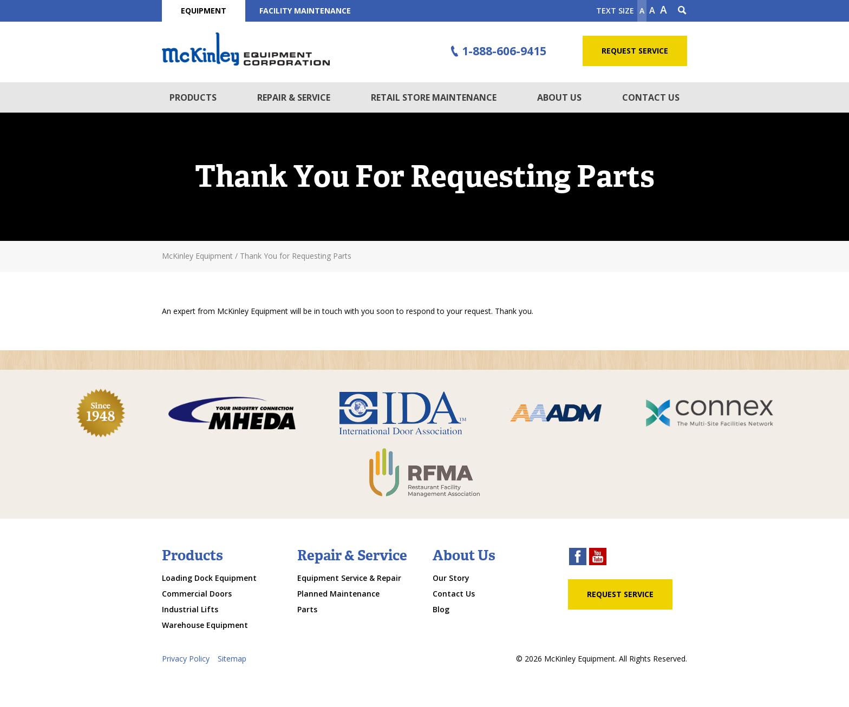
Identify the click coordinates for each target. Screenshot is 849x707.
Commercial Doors (197, 593)
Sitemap (232, 658)
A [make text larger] (663, 10)
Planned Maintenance (338, 593)
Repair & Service (293, 97)
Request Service (635, 50)
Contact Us (651, 97)
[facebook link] (578, 558)
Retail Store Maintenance (434, 97)
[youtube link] (598, 558)
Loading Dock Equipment (209, 578)
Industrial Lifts (190, 609)
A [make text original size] (652, 10)
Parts (307, 609)
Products (193, 97)
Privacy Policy (186, 658)
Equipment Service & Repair (349, 578)
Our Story (451, 578)
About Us (559, 97)
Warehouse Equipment (205, 625)
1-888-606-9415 (497, 51)
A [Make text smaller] (641, 10)
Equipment (203, 10)
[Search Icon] (682, 11)
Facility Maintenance (305, 10)
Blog (441, 609)
